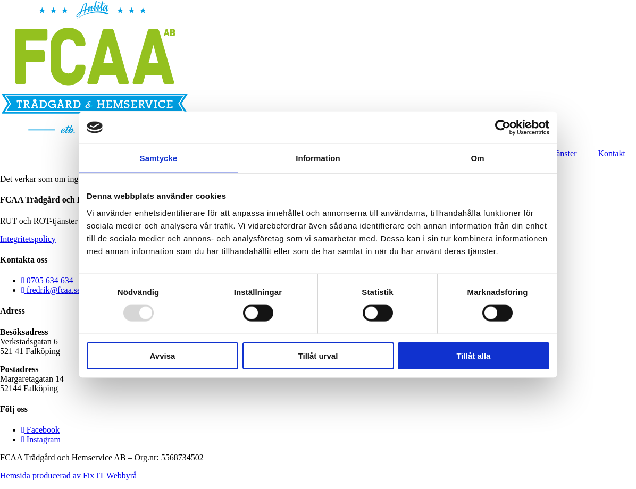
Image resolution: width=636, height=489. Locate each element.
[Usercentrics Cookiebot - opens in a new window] (502, 128)
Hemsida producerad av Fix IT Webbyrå (68, 475)
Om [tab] (477, 158)
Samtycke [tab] (159, 158)
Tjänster (562, 153)
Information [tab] (318, 158)
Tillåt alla (474, 355)
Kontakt (611, 153)
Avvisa (162, 355)
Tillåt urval (318, 355)
